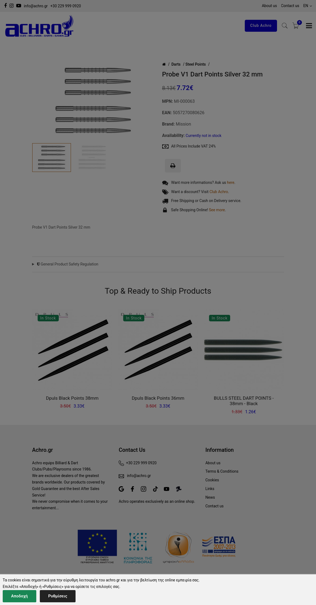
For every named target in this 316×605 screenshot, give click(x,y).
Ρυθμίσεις (57, 596)
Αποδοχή (19, 596)
